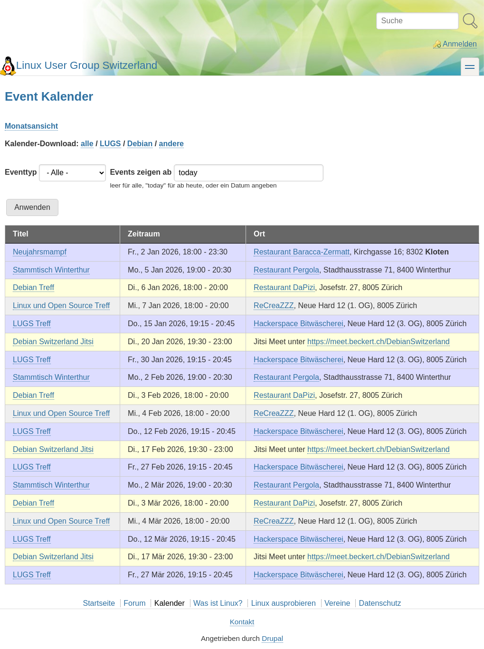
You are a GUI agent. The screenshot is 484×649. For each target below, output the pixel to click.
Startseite (99, 603)
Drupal (272, 638)
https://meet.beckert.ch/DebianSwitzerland (378, 342)
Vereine (337, 603)
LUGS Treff (32, 324)
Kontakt (242, 622)
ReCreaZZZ (274, 305)
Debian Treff (33, 287)
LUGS (110, 144)
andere (171, 144)
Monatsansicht (31, 126)
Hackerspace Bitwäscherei (298, 324)
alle (87, 144)
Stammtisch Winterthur (51, 270)
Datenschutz (380, 603)
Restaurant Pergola (286, 270)
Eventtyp (21, 172)
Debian (139, 144)
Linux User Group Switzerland (86, 65)
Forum (134, 603)
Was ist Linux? (217, 603)
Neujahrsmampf (39, 252)
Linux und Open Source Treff (61, 305)
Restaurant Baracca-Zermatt (302, 252)
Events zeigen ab (140, 172)
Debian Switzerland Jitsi (53, 342)
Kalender (169, 603)
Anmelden (460, 44)
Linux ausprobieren (283, 603)
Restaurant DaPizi (284, 287)
